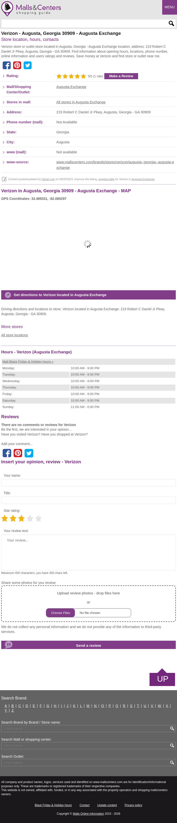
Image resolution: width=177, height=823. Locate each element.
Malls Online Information (88, 813)
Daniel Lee (48, 179)
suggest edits (106, 179)
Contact (84, 805)
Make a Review (121, 76)
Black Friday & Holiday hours (53, 805)
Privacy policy (133, 805)
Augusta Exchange (71, 87)
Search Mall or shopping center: (26, 739)
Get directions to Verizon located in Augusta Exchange (60, 295)
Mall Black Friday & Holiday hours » (27, 361)
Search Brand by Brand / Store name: (31, 722)
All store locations (14, 335)
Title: (7, 493)
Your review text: (16, 531)
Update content (107, 805)
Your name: (12, 475)
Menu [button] (170, 7)
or (88, 603)
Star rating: (12, 511)
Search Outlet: (12, 756)
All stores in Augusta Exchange (81, 102)
